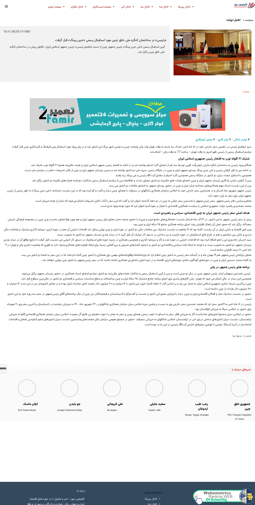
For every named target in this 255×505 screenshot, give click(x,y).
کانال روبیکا (184, 7)
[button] (6, 6)
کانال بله (145, 7)
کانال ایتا (163, 7)
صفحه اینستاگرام (102, 7)
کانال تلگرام (77, 7)
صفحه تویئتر (54, 7)
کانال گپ (126, 7)
